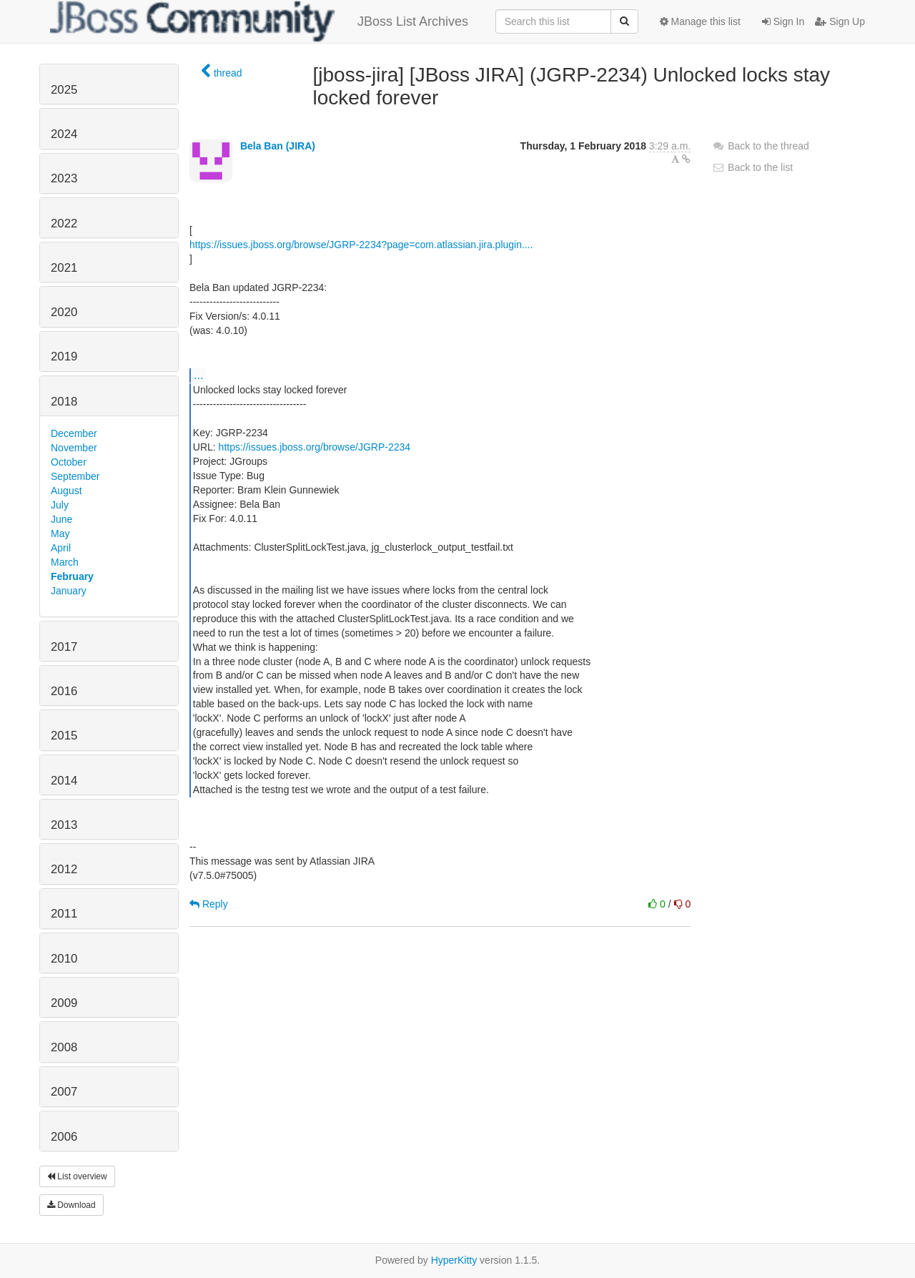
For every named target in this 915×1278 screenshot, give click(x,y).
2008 (64, 1047)
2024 (64, 134)
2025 (64, 90)
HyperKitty (454, 1260)
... (198, 374)
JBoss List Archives (259, 21)
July (60, 505)
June (61, 519)
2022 (64, 223)
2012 (64, 869)
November (74, 447)
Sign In (783, 21)
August (66, 490)
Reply (208, 904)
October (68, 462)
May (60, 533)
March (65, 562)
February (72, 576)
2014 (64, 780)
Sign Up (840, 21)
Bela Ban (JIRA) (277, 146)
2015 (64, 735)
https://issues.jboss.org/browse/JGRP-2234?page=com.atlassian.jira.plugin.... (361, 244)
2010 (64, 958)
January (68, 590)
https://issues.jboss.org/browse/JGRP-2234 (314, 447)
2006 (64, 1137)
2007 (64, 1091)
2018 (64, 401)
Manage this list (700, 21)
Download (71, 1205)
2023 (64, 178)
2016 (64, 691)
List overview (77, 1176)
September (75, 476)
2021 (64, 268)
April (61, 548)
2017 (64, 647)
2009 (64, 1003)
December (74, 433)
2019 (64, 356)
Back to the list (752, 167)
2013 (64, 825)
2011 (64, 913)
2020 (64, 312)
